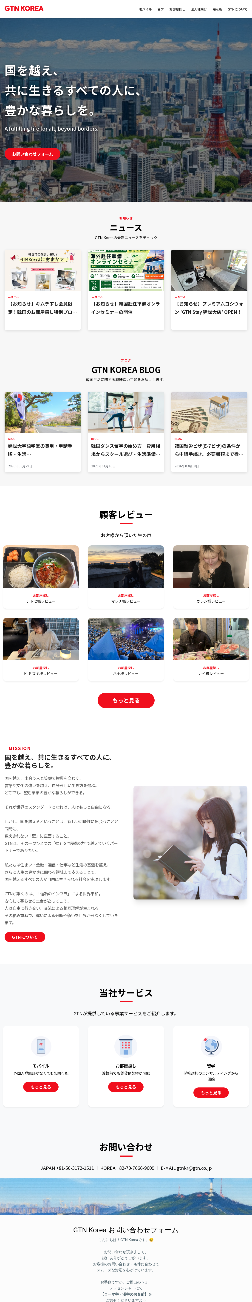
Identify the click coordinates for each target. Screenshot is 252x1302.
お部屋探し (177, 9)
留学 (160, 9)
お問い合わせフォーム (32, 154)
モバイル (145, 9)
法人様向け (199, 9)
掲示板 (217, 9)
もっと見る (126, 700)
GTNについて (237, 9)
